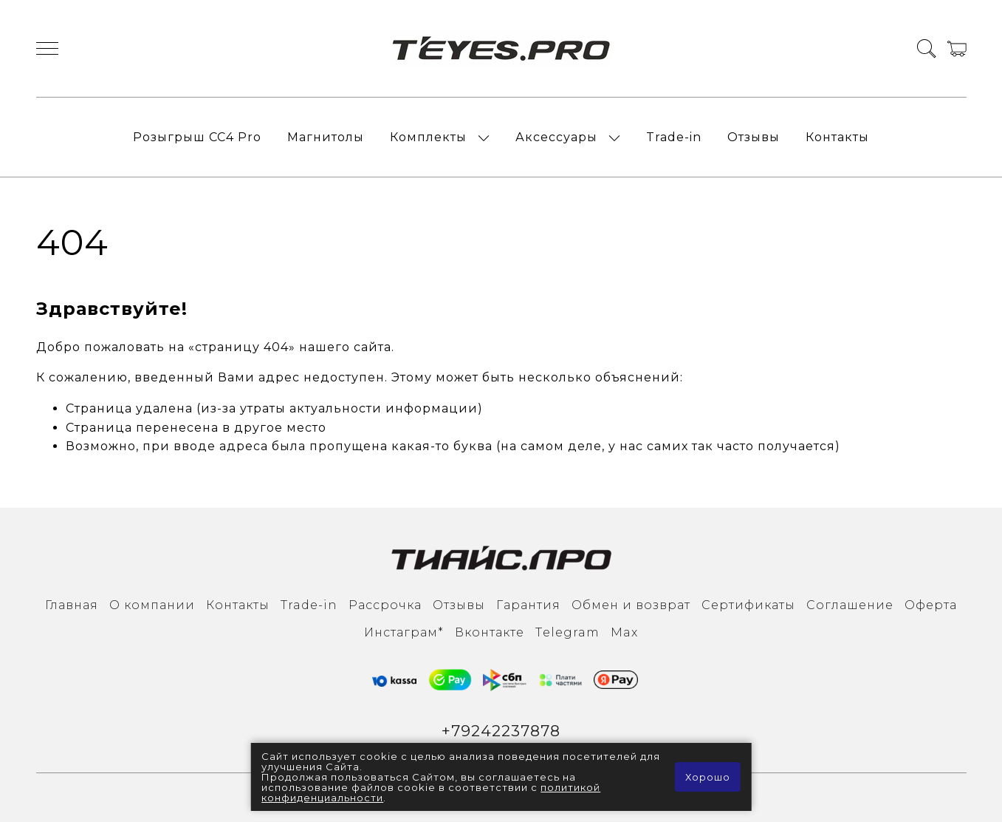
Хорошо (707, 777)
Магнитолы (325, 137)
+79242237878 (501, 730)
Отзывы (753, 137)
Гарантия (528, 605)
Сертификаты (748, 605)
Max (624, 632)
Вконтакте (489, 632)
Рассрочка (385, 605)
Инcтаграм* (404, 632)
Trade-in (673, 137)
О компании (152, 605)
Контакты (837, 137)
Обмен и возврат (631, 605)
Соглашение (849, 605)
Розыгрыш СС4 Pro (197, 137)
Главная (71, 605)
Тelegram (567, 632)
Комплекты (428, 137)
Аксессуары (556, 137)
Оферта (931, 605)
